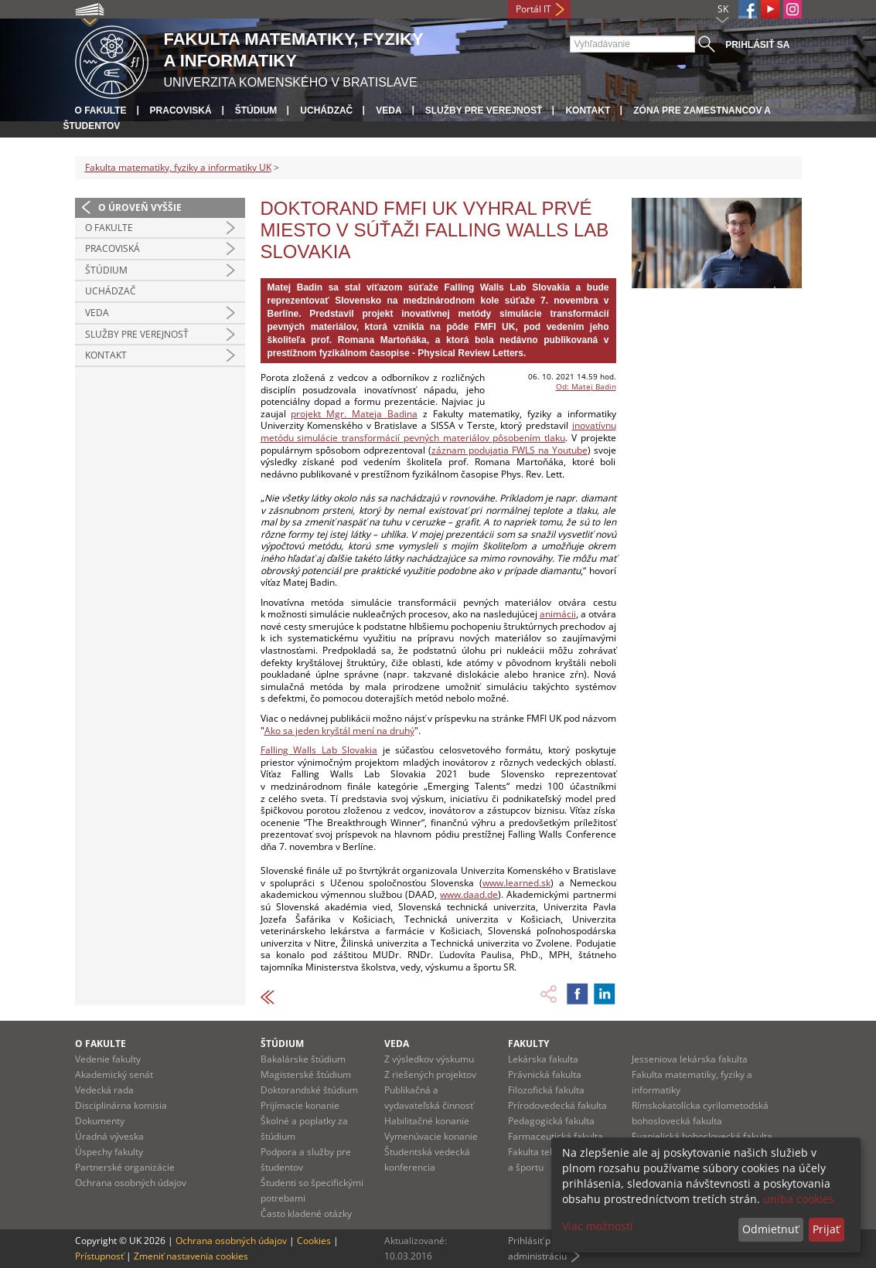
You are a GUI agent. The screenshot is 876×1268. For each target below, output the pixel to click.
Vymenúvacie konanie (431, 1136)
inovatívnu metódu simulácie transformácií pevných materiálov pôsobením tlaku (438, 431)
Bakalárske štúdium (303, 1059)
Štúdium (256, 110)
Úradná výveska (109, 1136)
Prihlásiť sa (757, 44)
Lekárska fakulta (543, 1059)
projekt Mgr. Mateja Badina (354, 413)
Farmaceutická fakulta (555, 1136)
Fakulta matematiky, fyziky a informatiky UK (178, 167)
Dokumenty (99, 1120)
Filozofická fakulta (546, 1089)
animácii (558, 613)
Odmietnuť (770, 1229)
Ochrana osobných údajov (130, 1182)
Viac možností (597, 1226)
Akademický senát (114, 1074)
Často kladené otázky (306, 1213)
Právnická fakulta (544, 1074)
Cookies (314, 1240)
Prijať (826, 1229)
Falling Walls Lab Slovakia (319, 749)
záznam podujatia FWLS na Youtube (509, 450)
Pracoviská (181, 110)
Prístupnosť (99, 1256)
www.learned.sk (516, 882)
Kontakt (587, 110)
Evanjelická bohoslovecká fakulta (702, 1136)
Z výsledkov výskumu (429, 1059)
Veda (388, 110)
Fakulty (528, 1043)
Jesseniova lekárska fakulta (690, 1059)
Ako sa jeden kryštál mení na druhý (339, 730)
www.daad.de (469, 894)
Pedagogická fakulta (551, 1120)
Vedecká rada (104, 1089)
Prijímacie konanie (300, 1105)
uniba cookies (798, 1199)
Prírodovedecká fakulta (557, 1105)
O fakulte (101, 110)
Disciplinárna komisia (121, 1105)
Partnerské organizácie (125, 1167)
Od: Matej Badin (586, 386)
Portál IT (533, 8)
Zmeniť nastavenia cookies (191, 1256)
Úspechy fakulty (109, 1151)
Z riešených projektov (430, 1074)
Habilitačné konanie (426, 1120)
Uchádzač (326, 110)
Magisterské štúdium (306, 1074)
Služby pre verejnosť (484, 110)
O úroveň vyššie (140, 207)
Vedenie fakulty (108, 1059)
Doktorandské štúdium (309, 1089)
